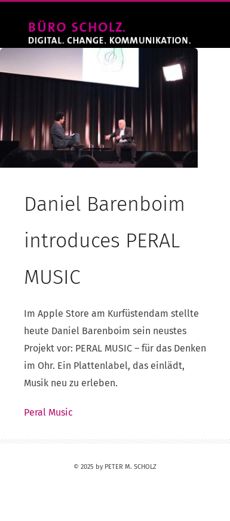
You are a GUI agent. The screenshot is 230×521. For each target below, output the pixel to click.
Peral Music (48, 412)
